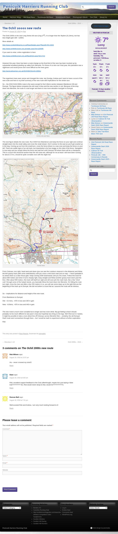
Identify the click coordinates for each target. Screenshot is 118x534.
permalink (42, 334)
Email (5, 463)
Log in (64, 508)
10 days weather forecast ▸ (101, 90)
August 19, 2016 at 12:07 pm (19, 357)
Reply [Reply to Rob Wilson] (11, 366)
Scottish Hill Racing (39, 521)
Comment (6, 429)
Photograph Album (80, 17)
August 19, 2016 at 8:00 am (19, 378)
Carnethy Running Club (41, 510)
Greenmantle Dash (63, 17)
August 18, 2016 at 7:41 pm (19, 400)
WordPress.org (67, 514)
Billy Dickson (96, 114)
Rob (24, 31)
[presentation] (22, 481)
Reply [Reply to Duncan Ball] (11, 408)
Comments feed (67, 512)
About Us (103, 17)
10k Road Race (29, 17)
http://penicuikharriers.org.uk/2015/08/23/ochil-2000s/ (22, 71)
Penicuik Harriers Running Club (35, 7)
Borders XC (37, 508)
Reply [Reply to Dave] (11, 388)
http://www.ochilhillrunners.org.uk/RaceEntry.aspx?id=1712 (24, 56)
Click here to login (101, 26)
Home (5, 17)
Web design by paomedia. (101, 528)
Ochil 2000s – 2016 (75, 23)
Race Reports (23, 334)
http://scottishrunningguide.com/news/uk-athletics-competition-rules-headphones (47, 514)
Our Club (93, 17)
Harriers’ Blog (15, 17)
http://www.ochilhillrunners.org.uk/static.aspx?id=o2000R (23, 49)
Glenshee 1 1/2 (9, 23)
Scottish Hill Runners (40, 523)
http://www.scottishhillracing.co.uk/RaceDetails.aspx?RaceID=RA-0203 (28, 45)
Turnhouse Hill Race (45, 17)
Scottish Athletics (39, 519)
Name (5, 456)
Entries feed (66, 510)
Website (5, 470)
